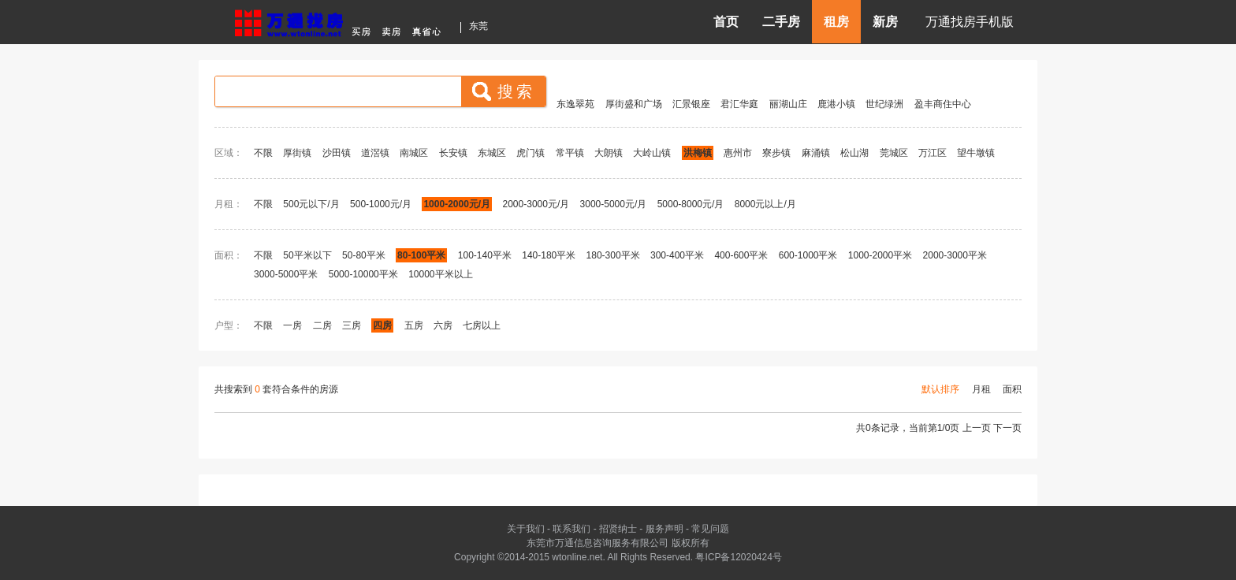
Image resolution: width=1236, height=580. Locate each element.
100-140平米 (485, 255)
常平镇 (570, 152)
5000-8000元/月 (690, 204)
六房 (443, 325)
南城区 (414, 152)
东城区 (492, 152)
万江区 (932, 152)
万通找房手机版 (969, 21)
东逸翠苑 (575, 104)
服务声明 (664, 528)
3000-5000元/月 (613, 204)
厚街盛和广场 (633, 104)
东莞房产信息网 (342, 21)
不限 (263, 152)
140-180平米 (548, 255)
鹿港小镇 (836, 104)
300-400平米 (677, 255)
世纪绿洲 (884, 104)
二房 (322, 325)
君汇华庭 (739, 104)
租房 (836, 21)
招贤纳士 (618, 528)
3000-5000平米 (286, 274)
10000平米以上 (440, 274)
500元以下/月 (311, 204)
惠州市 (738, 152)
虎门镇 (530, 152)
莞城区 (894, 152)
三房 (351, 325)
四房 (382, 325)
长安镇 (453, 152)
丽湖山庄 (788, 104)
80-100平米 (421, 255)
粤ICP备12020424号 (738, 557)
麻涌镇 (816, 152)
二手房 (781, 21)
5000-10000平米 (363, 274)
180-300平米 (613, 255)
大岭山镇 (652, 152)
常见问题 (710, 528)
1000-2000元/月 (456, 204)
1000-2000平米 (880, 255)
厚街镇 (297, 152)
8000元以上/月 (765, 204)
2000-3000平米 (955, 255)
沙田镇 (336, 152)
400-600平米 (741, 255)
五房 (413, 325)
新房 (885, 21)
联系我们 (571, 528)
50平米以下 (307, 255)
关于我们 (526, 528)
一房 (292, 325)
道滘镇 (375, 152)
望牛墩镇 (976, 152)
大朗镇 (608, 152)
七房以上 (482, 325)
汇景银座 (691, 104)
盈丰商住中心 (942, 104)
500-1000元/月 (380, 204)
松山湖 (854, 152)
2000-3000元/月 (537, 204)
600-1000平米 (808, 255)
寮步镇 (776, 152)
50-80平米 (363, 255)
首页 (726, 21)
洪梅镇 (697, 152)
